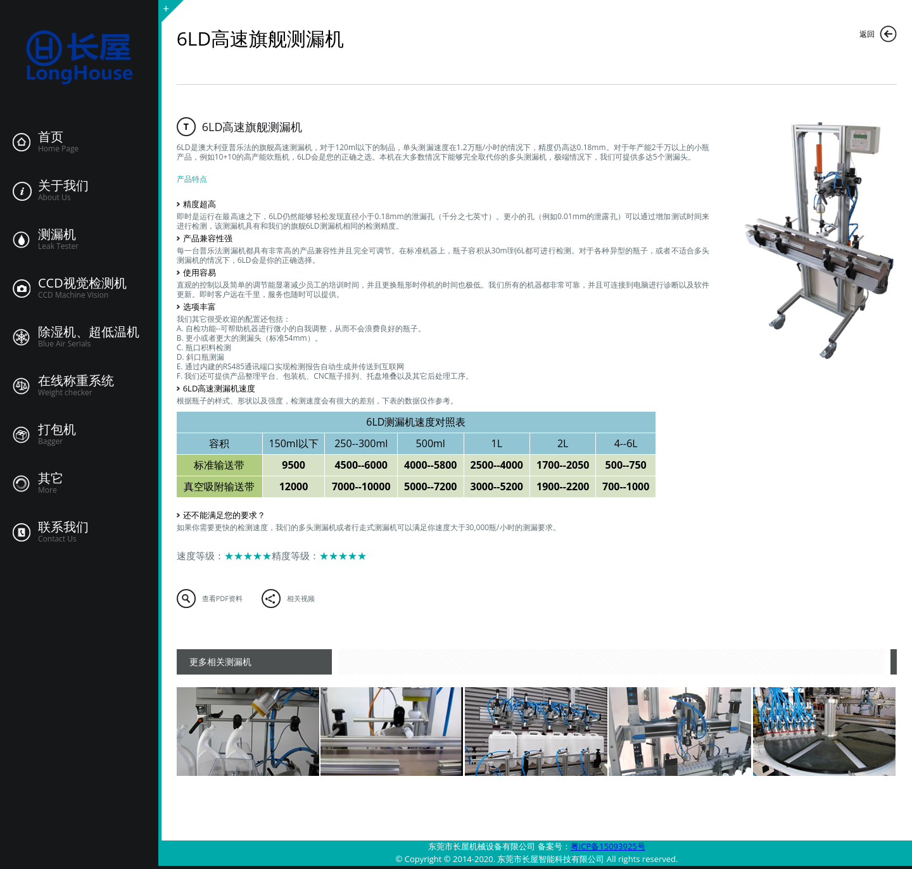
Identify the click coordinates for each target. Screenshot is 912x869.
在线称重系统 (76, 380)
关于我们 (63, 185)
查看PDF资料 (222, 598)
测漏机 (57, 234)
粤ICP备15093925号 (608, 846)
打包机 (57, 429)
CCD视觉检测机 (82, 283)
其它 (50, 478)
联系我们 (63, 527)
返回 (867, 34)
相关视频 (301, 598)
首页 (50, 136)
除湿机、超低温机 (88, 332)
